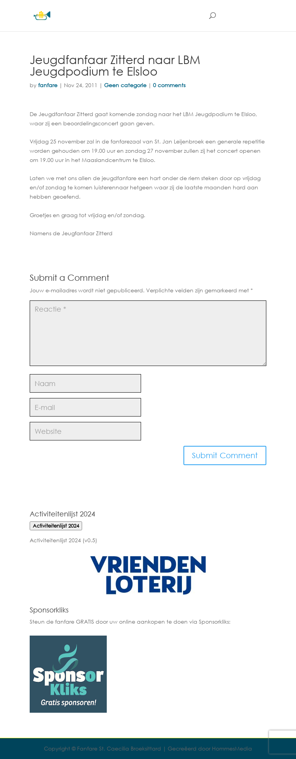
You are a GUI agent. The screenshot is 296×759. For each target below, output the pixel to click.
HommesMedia (232, 748)
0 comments (169, 85)
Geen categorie (125, 85)
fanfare (47, 85)
